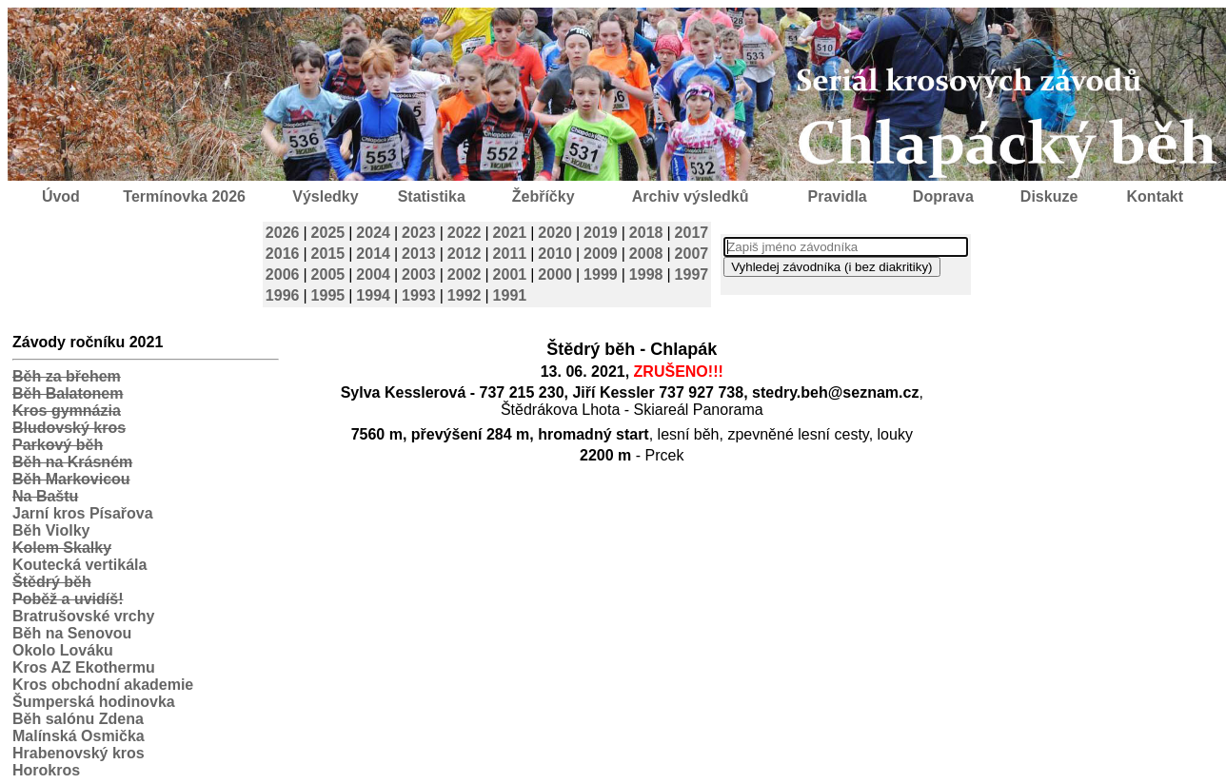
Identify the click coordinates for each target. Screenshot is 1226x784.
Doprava (943, 196)
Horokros (46, 770)
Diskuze (1049, 196)
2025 (328, 233)
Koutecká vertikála (79, 565)
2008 (646, 253)
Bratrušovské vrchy (83, 616)
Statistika (431, 196)
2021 (510, 233)
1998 (646, 274)
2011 (510, 253)
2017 (692, 233)
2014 (373, 253)
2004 (373, 274)
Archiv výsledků (690, 196)
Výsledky (325, 196)
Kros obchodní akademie (102, 684)
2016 (283, 253)
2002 (464, 274)
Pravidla (836, 196)
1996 (283, 295)
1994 (373, 295)
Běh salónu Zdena (78, 719)
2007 (692, 253)
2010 (555, 253)
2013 (419, 253)
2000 (555, 274)
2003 (419, 274)
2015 (328, 253)
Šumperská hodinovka (93, 702)
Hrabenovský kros (78, 753)
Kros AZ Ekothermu (83, 667)
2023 (419, 233)
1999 (600, 274)
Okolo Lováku (62, 650)
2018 (646, 233)
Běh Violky (51, 530)
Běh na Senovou (71, 633)
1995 (328, 295)
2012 (464, 253)
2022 (464, 233)
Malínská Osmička (78, 736)
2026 (283, 233)
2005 (328, 274)
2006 (283, 274)
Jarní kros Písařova (82, 513)
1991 (510, 295)
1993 (419, 295)
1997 (692, 274)
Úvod (61, 196)
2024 (373, 233)
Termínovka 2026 (184, 196)
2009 (600, 253)
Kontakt (1155, 196)
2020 (555, 233)
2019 (600, 233)
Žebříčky (543, 196)
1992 (464, 295)
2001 (510, 274)
